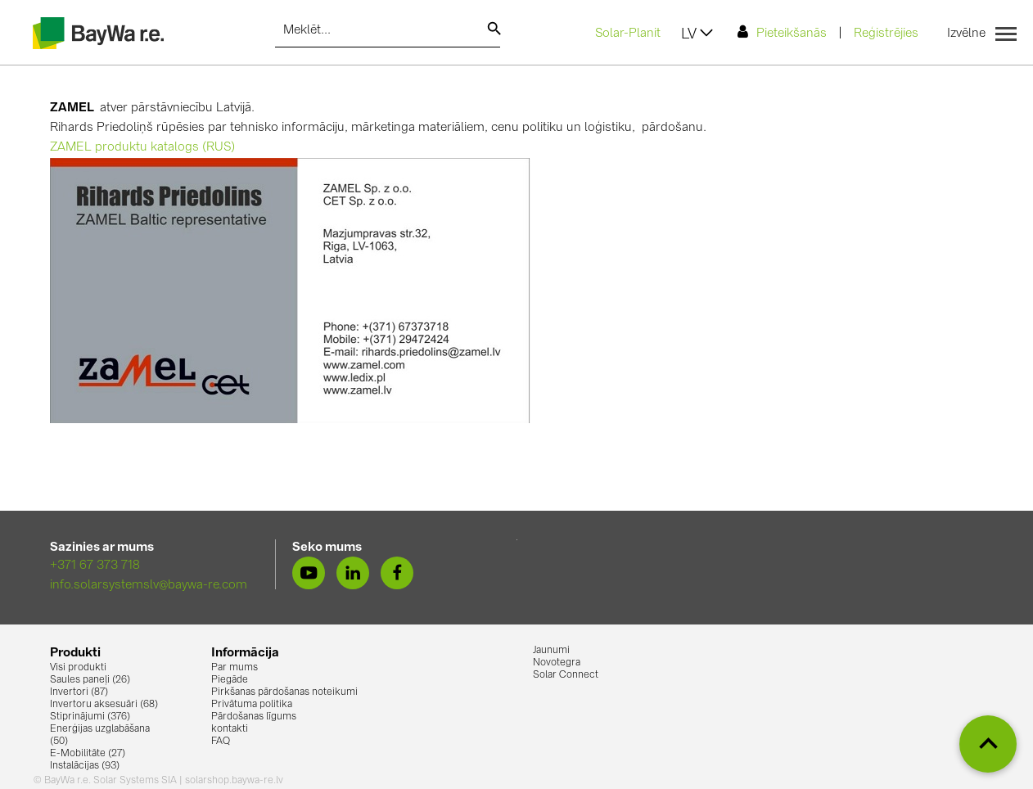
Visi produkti (78, 668)
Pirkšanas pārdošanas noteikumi (284, 692)
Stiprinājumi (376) (90, 717)
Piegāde (229, 680)
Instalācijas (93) (85, 766)
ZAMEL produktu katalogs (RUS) (142, 148)
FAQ (220, 741)
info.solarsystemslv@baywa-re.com (148, 585)
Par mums (234, 668)
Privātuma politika (251, 705)
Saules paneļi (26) (90, 680)
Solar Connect (565, 675)
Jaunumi (551, 651)
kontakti (229, 729)
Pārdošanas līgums (253, 717)
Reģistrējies (886, 34)
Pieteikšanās (782, 32)
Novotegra (556, 663)
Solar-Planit (628, 34)
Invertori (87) (79, 692)
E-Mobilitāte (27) (87, 754)
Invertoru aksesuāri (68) (104, 705)
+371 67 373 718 (95, 566)
